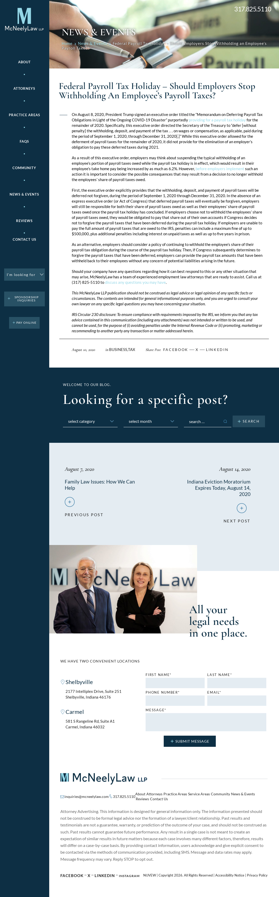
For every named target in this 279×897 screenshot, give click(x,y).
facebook (175, 349)
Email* (214, 693)
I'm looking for (21, 274)
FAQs (24, 141)
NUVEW (149, 876)
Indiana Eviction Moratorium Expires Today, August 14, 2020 (219, 487)
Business (118, 349)
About (24, 62)
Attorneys (24, 88)
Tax (131, 349)
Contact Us (24, 239)
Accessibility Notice (229, 876)
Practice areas (24, 115)
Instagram (129, 877)
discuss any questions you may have (135, 282)
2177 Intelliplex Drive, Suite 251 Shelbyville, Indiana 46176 (93, 695)
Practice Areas (175, 795)
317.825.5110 (252, 9)
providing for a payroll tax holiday (217, 120)
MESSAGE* (156, 711)
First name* (158, 676)
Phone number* (163, 693)
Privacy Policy (257, 876)
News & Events (24, 194)
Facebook (71, 876)
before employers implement (220, 168)
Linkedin (217, 349)
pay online (26, 323)
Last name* (219, 676)
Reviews (24, 221)
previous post (84, 513)
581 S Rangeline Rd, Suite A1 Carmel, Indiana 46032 (90, 726)
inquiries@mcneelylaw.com (87, 797)
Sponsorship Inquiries (27, 298)
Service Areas (199, 795)
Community (24, 168)
